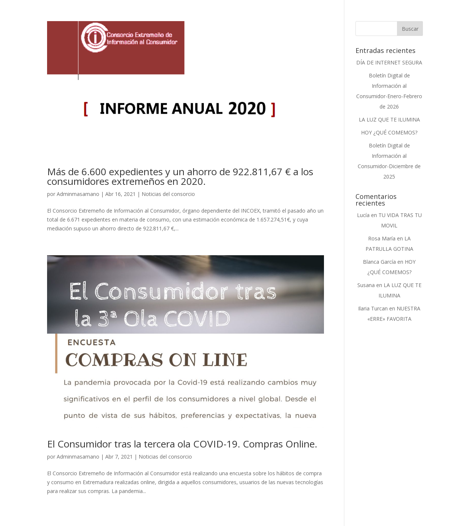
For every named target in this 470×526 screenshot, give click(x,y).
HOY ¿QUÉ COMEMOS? (389, 132)
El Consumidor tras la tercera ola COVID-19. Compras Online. (182, 443)
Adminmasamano (78, 193)
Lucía (363, 215)
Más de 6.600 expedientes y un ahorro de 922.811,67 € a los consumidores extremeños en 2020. (180, 176)
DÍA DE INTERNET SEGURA (389, 62)
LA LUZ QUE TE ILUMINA (389, 119)
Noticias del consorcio (168, 193)
